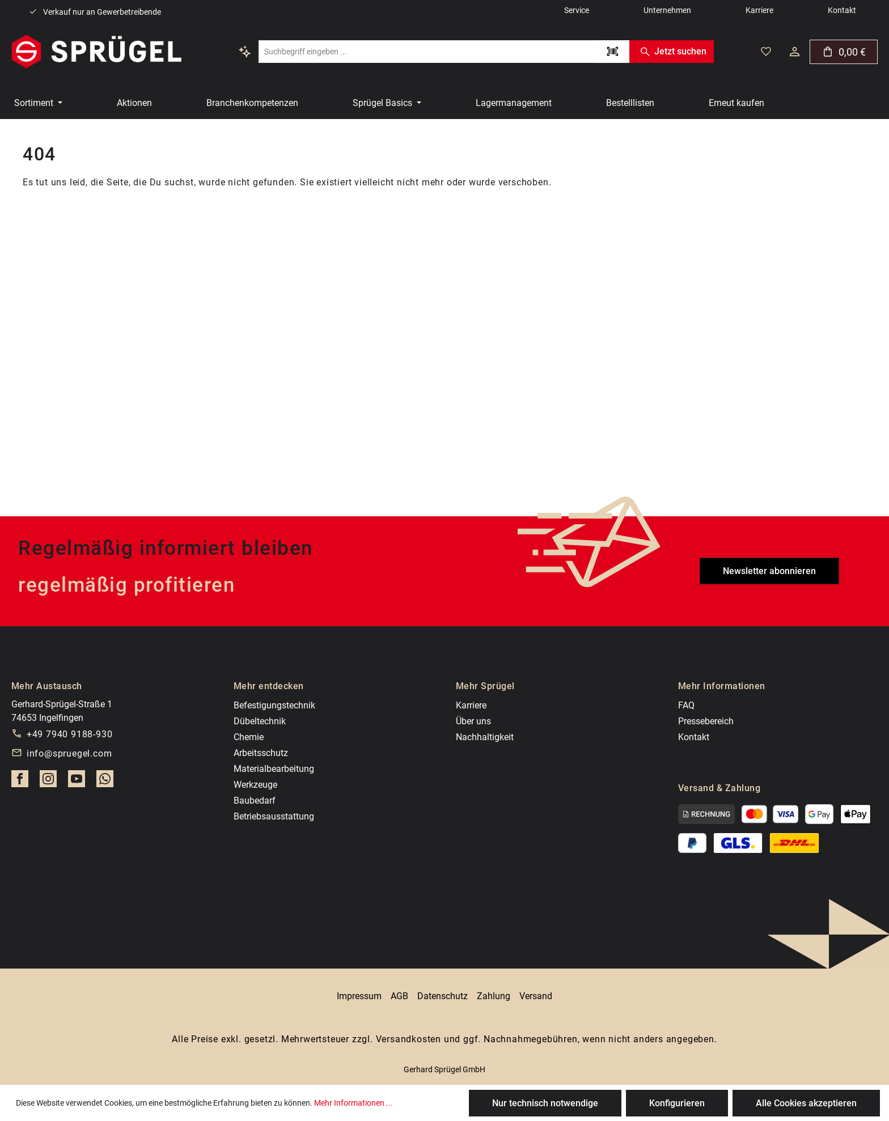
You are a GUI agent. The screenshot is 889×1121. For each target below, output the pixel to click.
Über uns (473, 721)
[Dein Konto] (795, 52)
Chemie (249, 737)
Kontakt (693, 737)
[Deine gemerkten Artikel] (766, 51)
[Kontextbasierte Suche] (245, 51)
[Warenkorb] (844, 52)
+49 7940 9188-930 (70, 734)
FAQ (686, 705)
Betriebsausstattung (274, 816)
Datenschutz (442, 996)
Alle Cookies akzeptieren (806, 1103)
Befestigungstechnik (274, 705)
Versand (535, 996)
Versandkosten (408, 1039)
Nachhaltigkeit (485, 737)
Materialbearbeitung (274, 768)
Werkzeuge (255, 784)
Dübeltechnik (260, 721)
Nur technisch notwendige (545, 1103)
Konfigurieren (677, 1103)
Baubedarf (255, 800)
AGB (399, 996)
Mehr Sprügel (485, 686)
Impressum (359, 996)
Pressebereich (706, 721)
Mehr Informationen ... (353, 1102)
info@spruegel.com (69, 753)
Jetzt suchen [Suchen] (671, 52)
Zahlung (493, 996)
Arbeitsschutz (261, 753)
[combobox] (427, 51)
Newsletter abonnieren (769, 571)
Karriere (471, 705)
